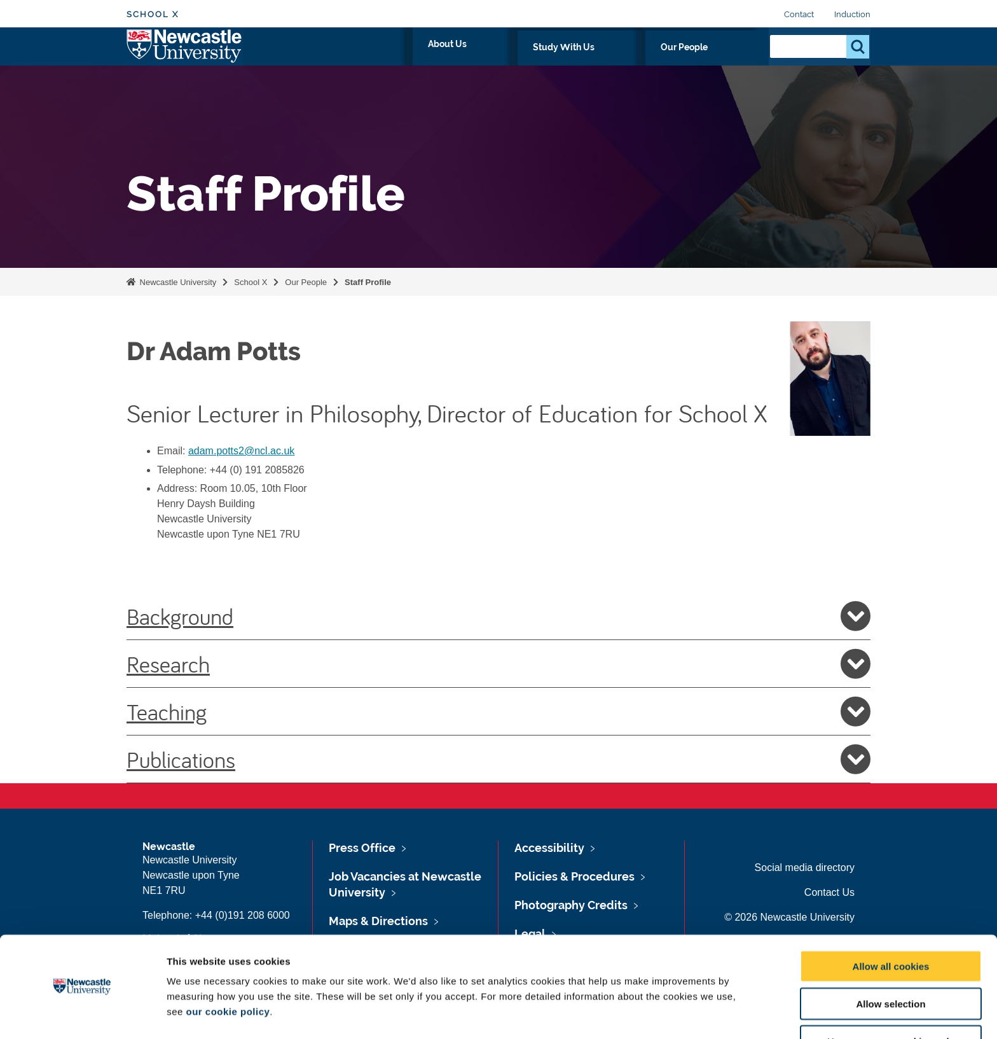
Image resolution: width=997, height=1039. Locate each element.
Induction (852, 14)
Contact (799, 14)
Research (498, 663)
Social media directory (805, 867)
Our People (720, 62)
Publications (498, 759)
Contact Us (829, 892)
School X (153, 14)
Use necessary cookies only (890, 1002)
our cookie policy (228, 972)
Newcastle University (176, 282)
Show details (667, 1013)
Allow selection (890, 964)
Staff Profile (368, 282)
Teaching (498, 711)
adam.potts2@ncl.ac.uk (241, 450)
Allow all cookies (891, 927)
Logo (185, 58)
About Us (559, 62)
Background (498, 616)
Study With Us (638, 62)
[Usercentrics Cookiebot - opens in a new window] (82, 1014)
